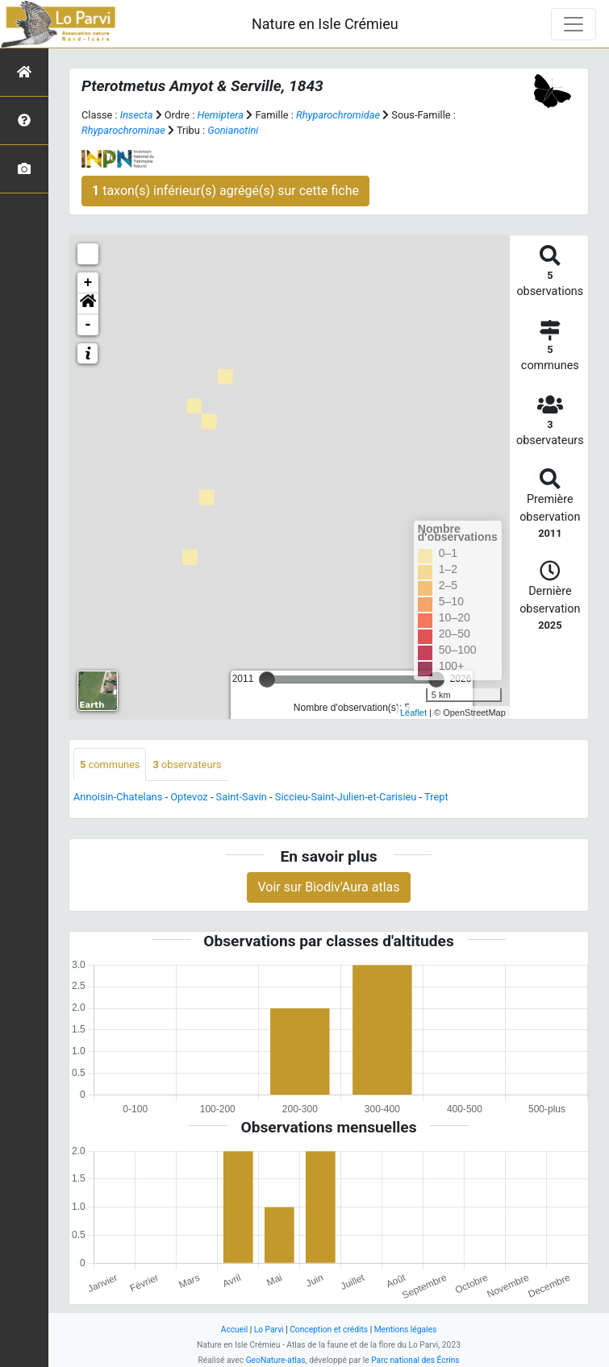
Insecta (136, 115)
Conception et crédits (329, 1329)
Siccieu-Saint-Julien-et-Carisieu (346, 797)
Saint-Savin (241, 797)
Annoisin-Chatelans (117, 797)
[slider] (267, 679)
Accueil (234, 1329)
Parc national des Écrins (415, 1360)
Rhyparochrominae (123, 130)
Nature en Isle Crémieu (325, 23)
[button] (87, 303)
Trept (436, 797)
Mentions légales (405, 1329)
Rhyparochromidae (338, 115)
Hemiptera (220, 115)
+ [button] (88, 283)
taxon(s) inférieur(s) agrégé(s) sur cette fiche (225, 190)
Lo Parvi (269, 1329)
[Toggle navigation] (573, 24)
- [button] (88, 324)
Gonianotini (232, 130)
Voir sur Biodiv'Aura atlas (328, 887)
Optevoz (189, 797)
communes (110, 764)
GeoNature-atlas (276, 1360)
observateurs (186, 764)
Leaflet (413, 712)
